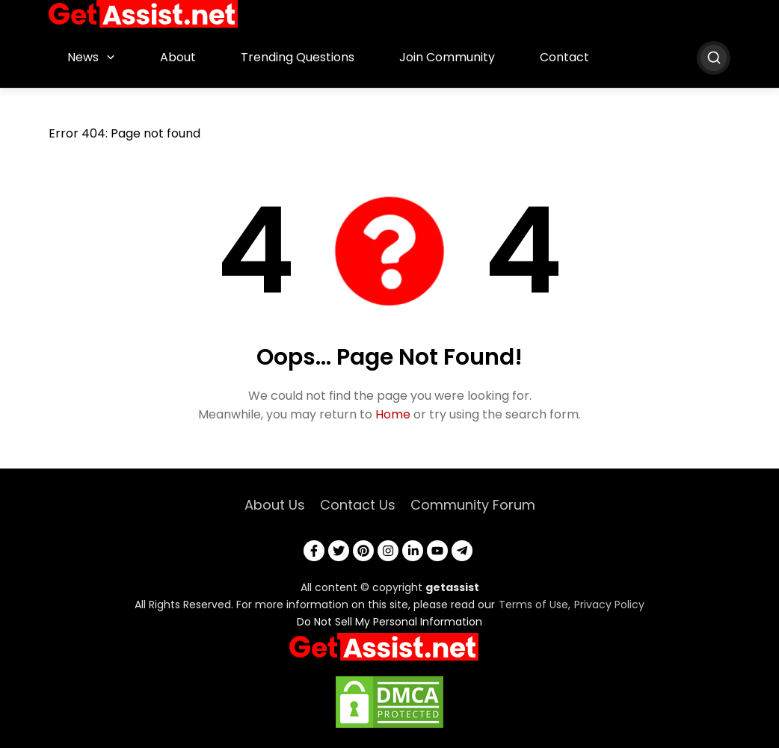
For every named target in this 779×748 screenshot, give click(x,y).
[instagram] (388, 550)
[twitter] (338, 550)
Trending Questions (297, 57)
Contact (564, 57)
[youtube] (437, 550)
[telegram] (462, 550)
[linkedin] (412, 550)
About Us (274, 504)
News (83, 57)
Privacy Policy (609, 604)
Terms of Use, (534, 604)
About (178, 57)
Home (392, 414)
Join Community (447, 57)
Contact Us (357, 504)
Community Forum (472, 504)
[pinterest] (363, 550)
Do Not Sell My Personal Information (389, 621)
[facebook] (314, 550)
